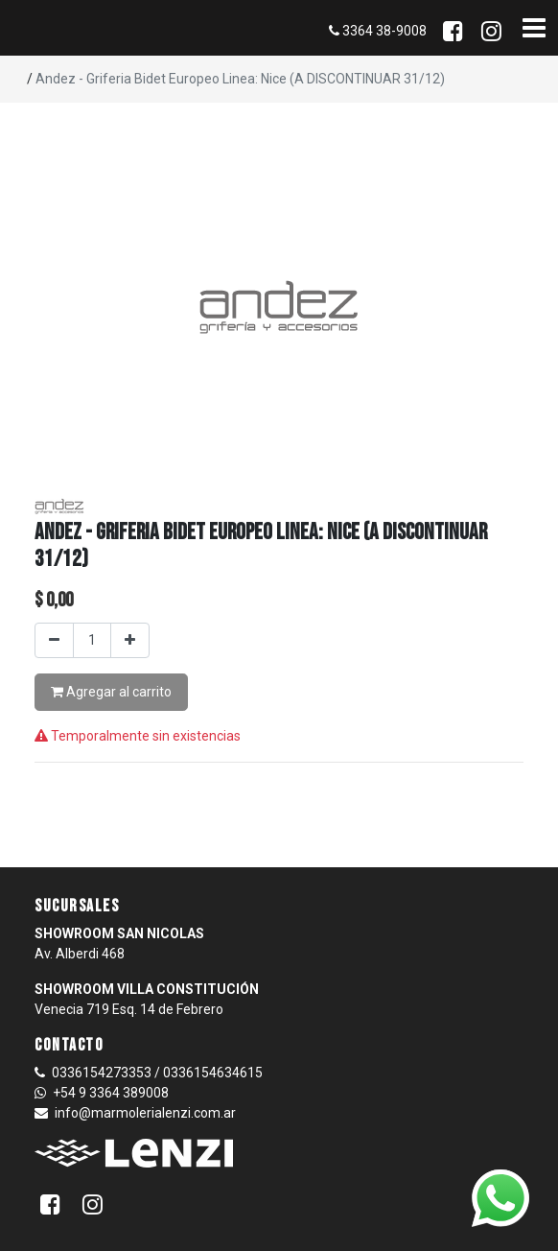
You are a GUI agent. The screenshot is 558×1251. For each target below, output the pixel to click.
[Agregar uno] (130, 640)
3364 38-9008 (378, 30)
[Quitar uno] (54, 640)
